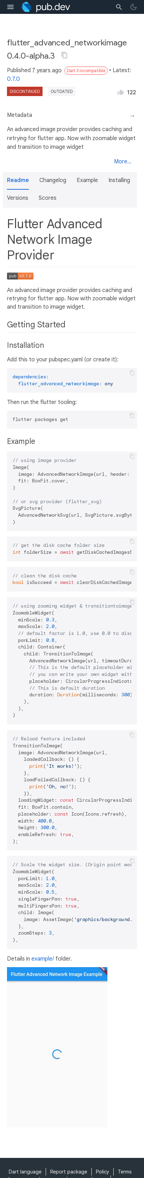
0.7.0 (13, 79)
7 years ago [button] (47, 70)
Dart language (25, 1172)
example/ (42, 958)
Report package (68, 1172)
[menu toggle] (10, 7)
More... (122, 161)
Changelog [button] (52, 180)
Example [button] (87, 180)
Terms (124, 1172)
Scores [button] (47, 198)
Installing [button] (119, 180)
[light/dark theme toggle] (133, 7)
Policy (102, 1172)
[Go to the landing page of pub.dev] (45, 7)
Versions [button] (17, 198)
